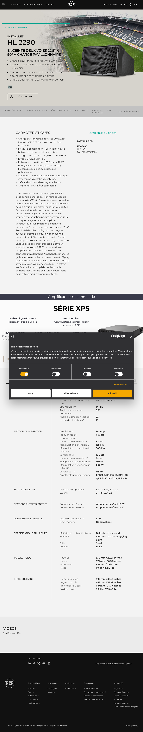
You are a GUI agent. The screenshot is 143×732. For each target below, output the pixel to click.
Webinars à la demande (93, 699)
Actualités (118, 699)
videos (111, 110)
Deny (30, 393)
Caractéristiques (13, 110)
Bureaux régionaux (121, 691)
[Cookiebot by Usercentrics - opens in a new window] (113, 336)
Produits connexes (97, 111)
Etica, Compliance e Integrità (126, 706)
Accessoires (81, 110)
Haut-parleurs (34, 702)
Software (51, 691)
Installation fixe (34, 695)
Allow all (112, 393)
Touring (31, 691)
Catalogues (52, 688)
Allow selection (71, 393)
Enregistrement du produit (95, 691)
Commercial (33, 699)
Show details (120, 384)
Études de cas (70, 688)
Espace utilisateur (91, 688)
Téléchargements (61, 110)
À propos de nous (121, 702)
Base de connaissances (93, 695)
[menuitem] (33, 4)
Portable (31, 688)
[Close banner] (131, 337)
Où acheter (24, 96)
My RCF (123, 5)
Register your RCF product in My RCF (114, 663)
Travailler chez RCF (122, 695)
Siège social (118, 688)
